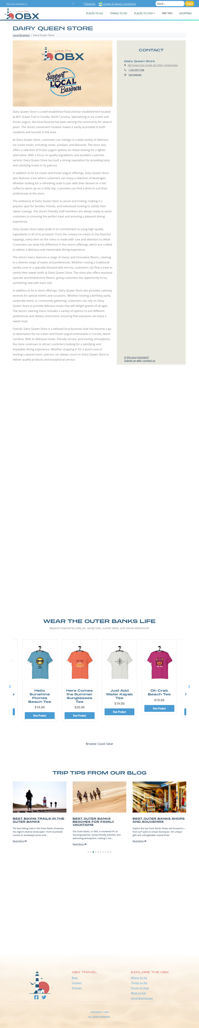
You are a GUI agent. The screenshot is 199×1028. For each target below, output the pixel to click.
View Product (39, 715)
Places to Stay (140, 988)
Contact (77, 983)
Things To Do (118, 13)
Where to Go (139, 977)
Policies (77, 988)
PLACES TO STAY (143, 13)
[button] (189, 686)
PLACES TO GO (94, 13)
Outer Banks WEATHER (99, 943)
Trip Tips (167, 13)
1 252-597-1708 (136, 69)
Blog (75, 977)
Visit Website (135, 74)
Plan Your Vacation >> (16, 3)
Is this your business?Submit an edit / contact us (139, 359)
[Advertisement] (99, 406)
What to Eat (138, 993)
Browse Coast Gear (99, 744)
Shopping (185, 13)
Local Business (21, 35)
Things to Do (139, 983)
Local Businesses (142, 998)
